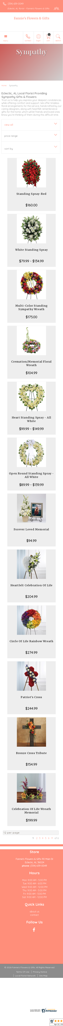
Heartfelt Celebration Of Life (32, 585)
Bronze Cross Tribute (31, 753)
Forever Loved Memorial (31, 529)
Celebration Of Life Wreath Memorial (31, 810)
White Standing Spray (31, 249)
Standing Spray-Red (32, 194)
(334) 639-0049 (16, 3)
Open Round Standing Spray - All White (31, 475)
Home (4, 85)
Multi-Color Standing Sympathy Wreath (31, 307)
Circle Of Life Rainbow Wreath (31, 641)
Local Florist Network (25, 975)
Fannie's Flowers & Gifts (31, 18)
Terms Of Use (22, 972)
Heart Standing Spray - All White (31, 419)
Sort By (9, 148)
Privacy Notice (40, 972)
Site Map (43, 975)
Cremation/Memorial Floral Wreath (31, 363)
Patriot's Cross (31, 697)
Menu (5, 40)
